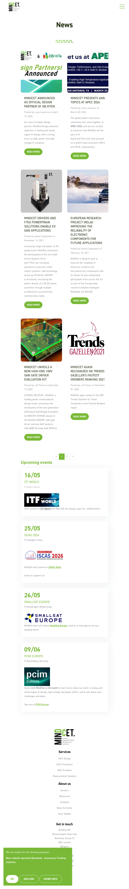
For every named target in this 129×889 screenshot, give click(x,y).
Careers (64, 790)
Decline (29, 879)
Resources (64, 796)
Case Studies (64, 813)
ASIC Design (64, 758)
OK (12, 879)
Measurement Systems (64, 776)
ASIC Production (65, 764)
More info (50, 879)
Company (64, 802)
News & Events (64, 808)
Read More (33, 151)
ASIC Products (64, 770)
